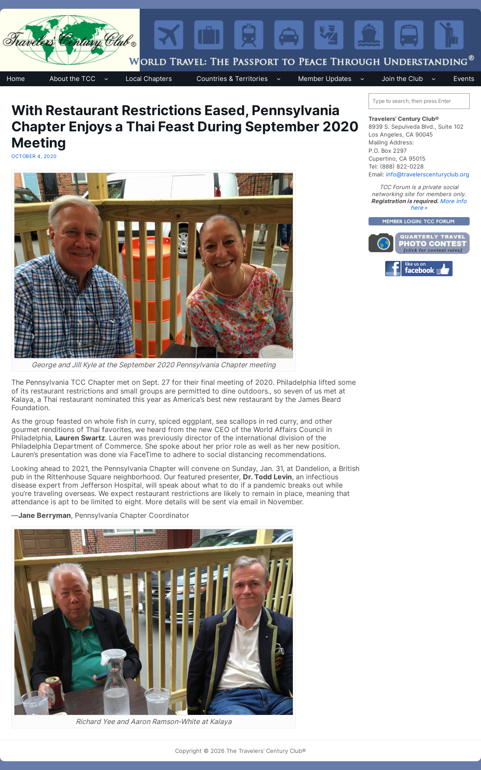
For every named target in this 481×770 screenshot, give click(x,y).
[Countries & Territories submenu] (279, 79)
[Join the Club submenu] (433, 79)
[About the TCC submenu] (106, 79)
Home (16, 78)
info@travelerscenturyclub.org (427, 174)
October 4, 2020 (33, 156)
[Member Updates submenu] (362, 79)
